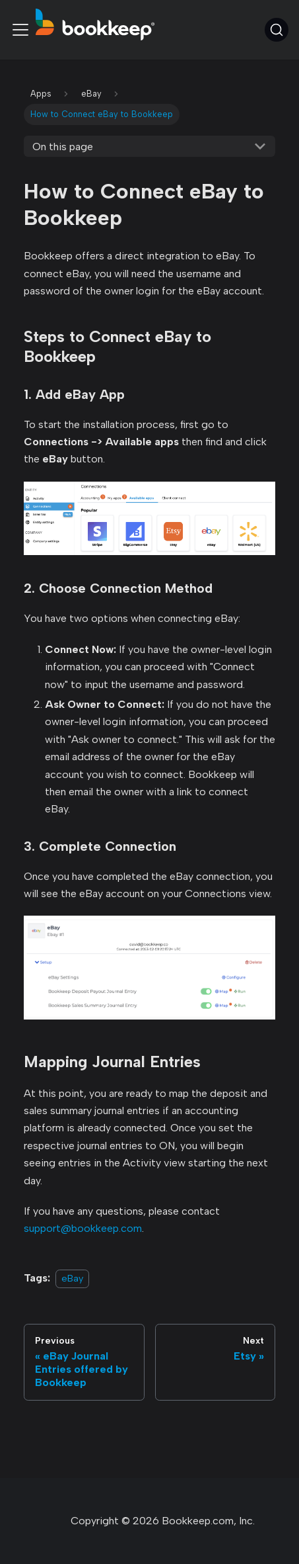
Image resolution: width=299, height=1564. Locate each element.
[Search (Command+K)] (276, 30)
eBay (72, 1278)
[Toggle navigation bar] (20, 30)
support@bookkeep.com (83, 1228)
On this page (62, 146)
